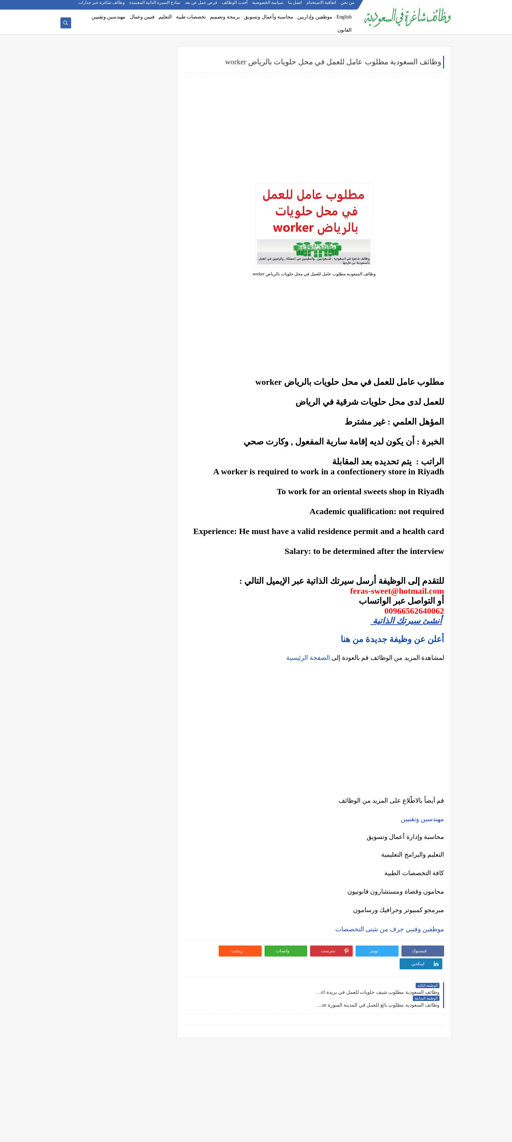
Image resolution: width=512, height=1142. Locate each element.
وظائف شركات (144, 73)
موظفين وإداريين (314, 17)
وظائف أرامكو (145, 85)
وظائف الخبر (146, 311)
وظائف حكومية (144, 109)
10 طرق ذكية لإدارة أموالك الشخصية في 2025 (118, 654)
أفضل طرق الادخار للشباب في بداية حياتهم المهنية (120, 685)
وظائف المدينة (144, 335)
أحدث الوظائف (235, 5)
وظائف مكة (148, 323)
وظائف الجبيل (145, 347)
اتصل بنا (295, 5)
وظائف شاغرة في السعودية (378, 1132)
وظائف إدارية (146, 163)
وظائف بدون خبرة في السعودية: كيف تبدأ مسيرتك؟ (122, 504)
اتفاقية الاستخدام (321, 5)
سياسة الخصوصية (268, 5)
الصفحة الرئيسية (308, 658)
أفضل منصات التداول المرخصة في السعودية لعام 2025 (115, 566)
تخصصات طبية (191, 17)
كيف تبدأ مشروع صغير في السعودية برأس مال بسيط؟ (117, 669)
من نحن (347, 5)
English (344, 17)
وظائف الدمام (145, 300)
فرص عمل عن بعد (201, 5)
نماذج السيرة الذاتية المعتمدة (155, 5)
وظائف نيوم (148, 120)
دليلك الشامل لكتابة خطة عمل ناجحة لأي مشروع (115, 699)
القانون (344, 30)
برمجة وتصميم (225, 17)
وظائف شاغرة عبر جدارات (102, 5)
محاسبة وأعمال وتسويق (268, 17)
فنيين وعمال (142, 17)
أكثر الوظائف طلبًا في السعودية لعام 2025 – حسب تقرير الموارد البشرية (119, 453)
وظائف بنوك (147, 97)
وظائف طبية (147, 198)
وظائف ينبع (148, 382)
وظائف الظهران (143, 358)
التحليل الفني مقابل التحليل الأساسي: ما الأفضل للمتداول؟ (116, 594)
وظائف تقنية (147, 187)
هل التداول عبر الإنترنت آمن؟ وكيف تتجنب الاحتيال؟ (121, 611)
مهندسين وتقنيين (108, 17)
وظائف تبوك (147, 370)
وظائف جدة (147, 288)
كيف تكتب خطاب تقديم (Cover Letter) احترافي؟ (116, 439)
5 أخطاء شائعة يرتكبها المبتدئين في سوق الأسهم (115, 580)
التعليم (165, 17)
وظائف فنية (148, 210)
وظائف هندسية (144, 175)
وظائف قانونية (145, 234)
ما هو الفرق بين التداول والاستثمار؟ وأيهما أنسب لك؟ (115, 550)
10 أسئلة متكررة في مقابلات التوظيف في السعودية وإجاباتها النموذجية (121, 425)
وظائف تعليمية (145, 222)
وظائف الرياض (144, 276)
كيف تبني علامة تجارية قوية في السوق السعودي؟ (115, 711)
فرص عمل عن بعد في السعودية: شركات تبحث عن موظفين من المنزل (117, 487)
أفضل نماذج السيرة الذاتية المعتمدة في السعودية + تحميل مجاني (115, 470)
